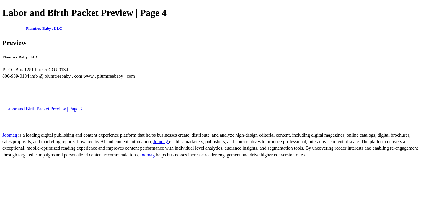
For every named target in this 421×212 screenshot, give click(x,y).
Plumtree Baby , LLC (44, 28)
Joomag (10, 135)
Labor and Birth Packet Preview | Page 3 (43, 108)
